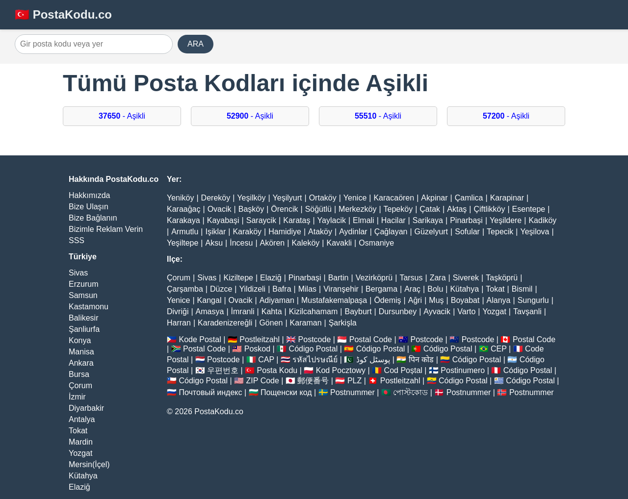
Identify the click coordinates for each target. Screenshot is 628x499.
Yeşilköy (251, 198)
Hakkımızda (89, 195)
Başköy (251, 209)
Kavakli (339, 243)
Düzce (221, 289)
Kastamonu (88, 306)
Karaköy (247, 231)
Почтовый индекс (210, 392)
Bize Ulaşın (88, 206)
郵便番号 (313, 380)
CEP (499, 349)
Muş (436, 300)
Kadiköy (542, 220)
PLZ (354, 380)
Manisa (81, 352)
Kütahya (83, 476)
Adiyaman (277, 300)
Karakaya (183, 220)
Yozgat (80, 453)
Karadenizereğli (225, 323)
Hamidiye (284, 231)
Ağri (415, 300)
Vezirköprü (374, 278)
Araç (412, 289)
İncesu (241, 243)
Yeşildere (506, 220)
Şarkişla (343, 323)
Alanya (499, 300)
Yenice (354, 198)
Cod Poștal (403, 370)
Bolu (435, 289)
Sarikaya (428, 220)
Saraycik (261, 220)
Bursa (79, 374)
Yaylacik (331, 220)
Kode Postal (200, 339)
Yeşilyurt (287, 198)
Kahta (272, 311)
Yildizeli (252, 289)
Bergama (381, 289)
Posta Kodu (277, 370)
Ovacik (220, 209)
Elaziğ (79, 487)
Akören (272, 243)
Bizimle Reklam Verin (106, 229)
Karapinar (507, 198)
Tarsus (410, 278)
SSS (76, 240)
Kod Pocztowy (341, 370)
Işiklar (215, 231)
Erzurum (83, 284)
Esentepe (529, 209)
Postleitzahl (259, 339)
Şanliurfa (84, 329)
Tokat (78, 430)
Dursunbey (398, 311)
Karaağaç (184, 209)
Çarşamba (185, 289)
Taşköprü (502, 278)
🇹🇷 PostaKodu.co (63, 14)
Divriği (177, 311)
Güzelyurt (431, 231)
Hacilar (393, 220)
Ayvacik (436, 311)
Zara (438, 278)
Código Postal (313, 349)
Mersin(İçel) (89, 464)
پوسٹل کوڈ (373, 359)
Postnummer (352, 392)
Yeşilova (534, 231)
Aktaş (457, 209)
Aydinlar (353, 231)
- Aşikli (122, 116)
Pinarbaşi (466, 220)
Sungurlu (533, 300)
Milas (307, 289)
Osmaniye (376, 243)
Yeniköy (180, 198)
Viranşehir (341, 289)
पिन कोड (421, 359)
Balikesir (83, 318)
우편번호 (222, 370)
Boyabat (465, 300)
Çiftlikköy (489, 209)
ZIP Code (262, 380)
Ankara (81, 363)
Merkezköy (357, 209)
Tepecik (500, 231)
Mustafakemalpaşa (334, 300)
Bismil (522, 289)
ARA (195, 44)
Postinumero (463, 370)
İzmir (77, 397)
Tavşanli (527, 311)
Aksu (214, 243)
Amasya (210, 311)
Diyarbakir (86, 408)
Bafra (281, 289)
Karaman (306, 323)
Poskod (257, 349)
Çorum (80, 385)
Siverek (466, 278)
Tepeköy (398, 209)
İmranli (243, 311)
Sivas (78, 273)
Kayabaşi (223, 220)
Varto (466, 311)
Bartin (338, 278)
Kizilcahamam (313, 311)
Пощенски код (286, 392)
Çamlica (469, 198)
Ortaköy (323, 198)
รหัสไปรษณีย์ (315, 359)
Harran (179, 323)
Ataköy (320, 231)
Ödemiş (387, 300)
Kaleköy (305, 243)
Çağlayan (391, 231)
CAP (266, 359)
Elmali (363, 220)
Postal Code (370, 339)
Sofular (467, 231)
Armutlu (184, 231)
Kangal (209, 300)
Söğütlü (318, 209)
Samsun (83, 295)
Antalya (82, 419)
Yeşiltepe (182, 243)
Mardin (81, 442)
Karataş (296, 220)
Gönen (271, 323)
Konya (80, 340)
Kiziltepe (238, 278)
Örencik (284, 209)
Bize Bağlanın (93, 218)
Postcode (314, 339)
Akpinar (434, 198)
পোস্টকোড (410, 392)
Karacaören (393, 198)
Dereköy (216, 198)
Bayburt (357, 311)
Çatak (429, 209)
